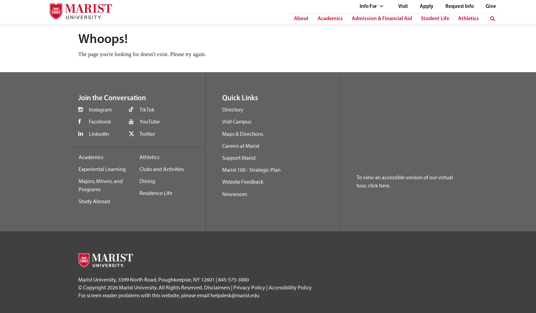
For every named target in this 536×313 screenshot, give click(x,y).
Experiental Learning (102, 169)
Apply (426, 6)
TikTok (147, 109)
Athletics (468, 19)
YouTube (149, 121)
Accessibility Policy (290, 287)
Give (491, 6)
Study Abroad (94, 201)
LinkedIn (99, 133)
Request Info (459, 6)
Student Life (435, 19)
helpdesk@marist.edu (235, 295)
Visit (403, 6)
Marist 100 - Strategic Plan (251, 169)
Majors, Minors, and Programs (101, 185)
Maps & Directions (242, 133)
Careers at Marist (240, 145)
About (301, 19)
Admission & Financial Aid (382, 19)
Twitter (147, 133)
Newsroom (234, 194)
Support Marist (239, 157)
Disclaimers (217, 287)
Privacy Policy (249, 287)
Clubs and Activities (161, 169)
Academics (330, 19)
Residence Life (155, 193)
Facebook (100, 121)
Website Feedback (243, 181)
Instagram (100, 109)
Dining (147, 181)
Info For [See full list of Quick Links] (372, 6)
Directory (232, 109)
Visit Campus (236, 121)
